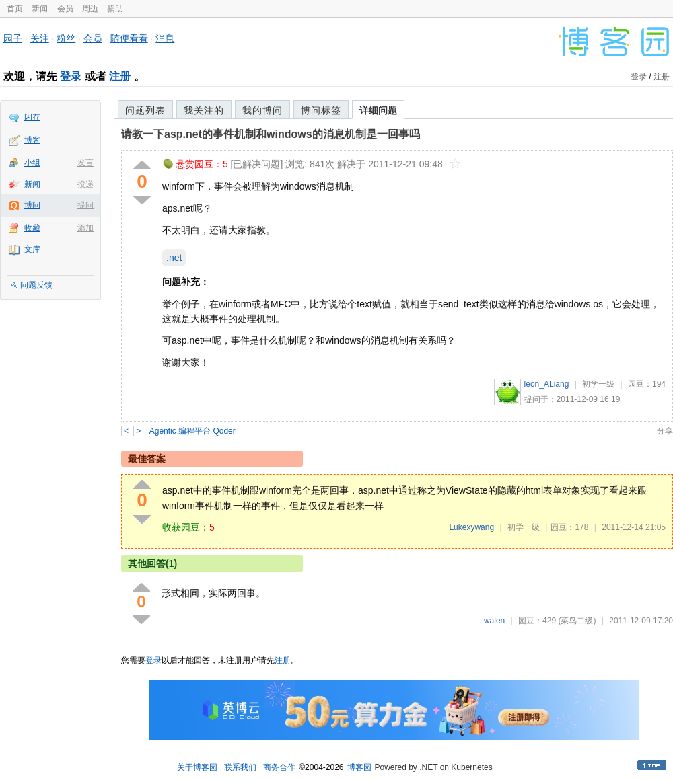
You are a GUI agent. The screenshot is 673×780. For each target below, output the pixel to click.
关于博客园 (197, 767)
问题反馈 (36, 285)
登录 (70, 76)
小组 (32, 162)
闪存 (32, 117)
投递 (85, 184)
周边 (90, 8)
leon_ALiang (546, 384)
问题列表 (145, 110)
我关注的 (204, 110)
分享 (665, 431)
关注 (39, 38)
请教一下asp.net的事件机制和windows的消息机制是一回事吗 (270, 134)
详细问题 (378, 110)
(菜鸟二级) (577, 620)
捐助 (115, 8)
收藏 (32, 228)
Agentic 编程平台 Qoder (192, 431)
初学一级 (598, 384)
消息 (164, 38)
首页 (15, 8)
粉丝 (66, 38)
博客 (32, 140)
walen (494, 620)
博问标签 (321, 110)
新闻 (40, 8)
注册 (120, 76)
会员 (65, 8)
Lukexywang (471, 527)
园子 (12, 38)
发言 (85, 162)
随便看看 (129, 38)
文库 (32, 249)
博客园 (359, 767)
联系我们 (240, 767)
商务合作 (279, 767)
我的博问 (262, 110)
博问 (32, 205)
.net (174, 257)
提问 (85, 205)
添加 (85, 228)
